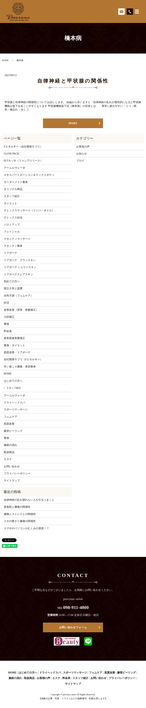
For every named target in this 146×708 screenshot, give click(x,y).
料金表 (8, 331)
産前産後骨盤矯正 (14, 338)
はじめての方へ (13, 380)
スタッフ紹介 (12, 196)
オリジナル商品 (13, 189)
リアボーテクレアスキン (18, 274)
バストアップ (12, 224)
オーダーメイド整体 (16, 182)
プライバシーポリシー (17, 473)
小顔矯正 (9, 316)
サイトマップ (12, 480)
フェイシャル (12, 231)
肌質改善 (9, 423)
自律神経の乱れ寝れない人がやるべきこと (29, 499)
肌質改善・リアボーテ (17, 352)
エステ (8, 459)
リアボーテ (10, 253)
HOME (5, 60)
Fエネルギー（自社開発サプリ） (23, 146)
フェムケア (10, 416)
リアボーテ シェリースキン (20, 267)
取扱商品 (9, 452)
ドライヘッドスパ (14, 402)
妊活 (6, 302)
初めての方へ (12, 281)
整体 (6, 323)
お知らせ (81, 153)
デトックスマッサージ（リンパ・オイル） (29, 210)
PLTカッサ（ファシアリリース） (23, 160)
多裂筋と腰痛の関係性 (17, 506)
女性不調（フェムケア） (18, 295)
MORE (73, 123)
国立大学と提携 (13, 288)
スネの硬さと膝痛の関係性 (20, 521)
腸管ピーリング (13, 431)
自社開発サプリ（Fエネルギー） (23, 359)
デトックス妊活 (13, 217)
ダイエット (10, 203)
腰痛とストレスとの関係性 (20, 514)
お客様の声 (83, 146)
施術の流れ (10, 445)
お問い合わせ (12, 466)
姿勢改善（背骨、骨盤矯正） (21, 309)
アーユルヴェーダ (14, 167)
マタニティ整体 (13, 245)
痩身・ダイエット (14, 345)
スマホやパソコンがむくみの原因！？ (26, 528)
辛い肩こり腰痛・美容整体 (20, 366)
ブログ (80, 160)
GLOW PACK (11, 153)
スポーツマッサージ (16, 409)
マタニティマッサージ (17, 238)
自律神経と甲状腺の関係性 (73, 81)
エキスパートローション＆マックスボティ (29, 174)
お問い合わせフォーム (73, 627)
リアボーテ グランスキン (20, 260)
